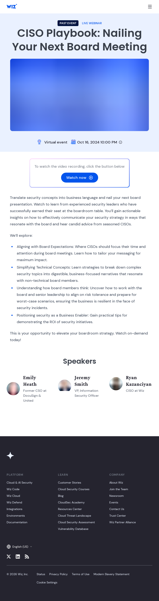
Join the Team (118, 489)
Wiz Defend (14, 502)
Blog (61, 496)
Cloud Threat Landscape (74, 515)
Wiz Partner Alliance (122, 522)
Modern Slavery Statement (111, 574)
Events (113, 502)
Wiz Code (13, 489)
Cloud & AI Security (20, 482)
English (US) (19, 547)
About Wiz (116, 482)
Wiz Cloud (13, 496)
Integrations (14, 509)
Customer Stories (69, 482)
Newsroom (116, 496)
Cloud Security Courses (73, 489)
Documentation (17, 522)
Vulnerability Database (73, 529)
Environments (16, 515)
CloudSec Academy (71, 502)
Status (41, 574)
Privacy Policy (58, 574)
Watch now (79, 177)
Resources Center (70, 509)
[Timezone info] (120, 142)
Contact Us (116, 509)
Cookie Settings (47, 582)
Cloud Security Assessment (76, 522)
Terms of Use (80, 574)
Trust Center (117, 515)
